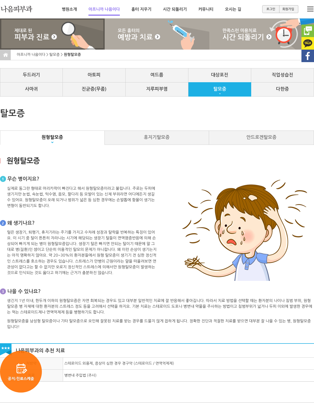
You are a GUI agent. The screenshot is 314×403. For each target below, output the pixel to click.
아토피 (94, 75)
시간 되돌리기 (175, 9)
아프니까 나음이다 (104, 9)
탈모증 (54, 54)
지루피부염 (156, 89)
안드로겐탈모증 (261, 137)
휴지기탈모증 (157, 137)
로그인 (270, 9)
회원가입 (288, 9)
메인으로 (22, 9)
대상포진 (219, 75)
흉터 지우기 (141, 9)
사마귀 (31, 89)
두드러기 (31, 75)
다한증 (282, 89)
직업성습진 (282, 75)
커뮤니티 (206, 9)
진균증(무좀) (94, 89)
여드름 (156, 75)
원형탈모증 (52, 137)
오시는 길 (233, 9)
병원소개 (69, 9)
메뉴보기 (310, 9)
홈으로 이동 (5, 55)
